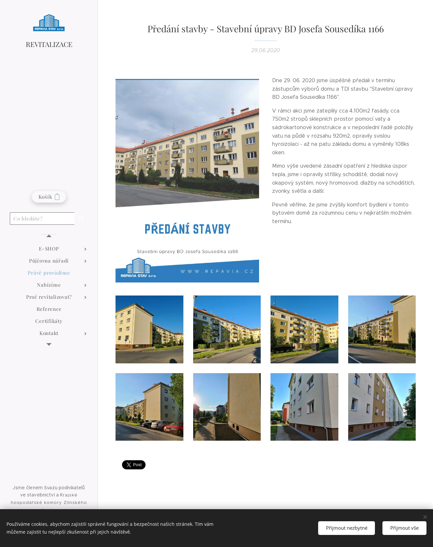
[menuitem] (49, 248)
